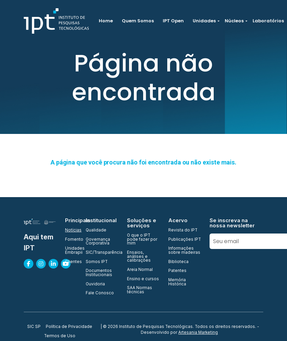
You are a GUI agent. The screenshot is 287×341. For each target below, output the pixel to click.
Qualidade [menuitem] (96, 230)
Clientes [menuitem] (71, 262)
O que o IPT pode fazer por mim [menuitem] (142, 240)
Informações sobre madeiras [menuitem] (184, 250)
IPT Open (173, 21)
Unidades (204, 21)
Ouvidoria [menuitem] (95, 284)
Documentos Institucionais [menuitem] (99, 273)
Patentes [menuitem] (177, 271)
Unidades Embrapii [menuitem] (71, 250)
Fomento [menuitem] (71, 240)
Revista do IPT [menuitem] (183, 230)
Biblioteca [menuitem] (178, 262)
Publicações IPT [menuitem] (184, 240)
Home (106, 21)
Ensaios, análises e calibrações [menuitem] (139, 257)
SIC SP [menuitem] (34, 327)
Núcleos (234, 21)
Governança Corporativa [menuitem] (98, 242)
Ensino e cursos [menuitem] (143, 279)
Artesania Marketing (198, 332)
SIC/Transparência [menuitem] (102, 253)
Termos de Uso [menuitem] (59, 336)
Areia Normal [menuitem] (140, 270)
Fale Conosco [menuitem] (100, 293)
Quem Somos (138, 21)
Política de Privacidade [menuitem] (69, 327)
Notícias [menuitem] (71, 230)
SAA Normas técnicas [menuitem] (139, 290)
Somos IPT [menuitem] (97, 262)
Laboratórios (268, 21)
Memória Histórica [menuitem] (177, 282)
